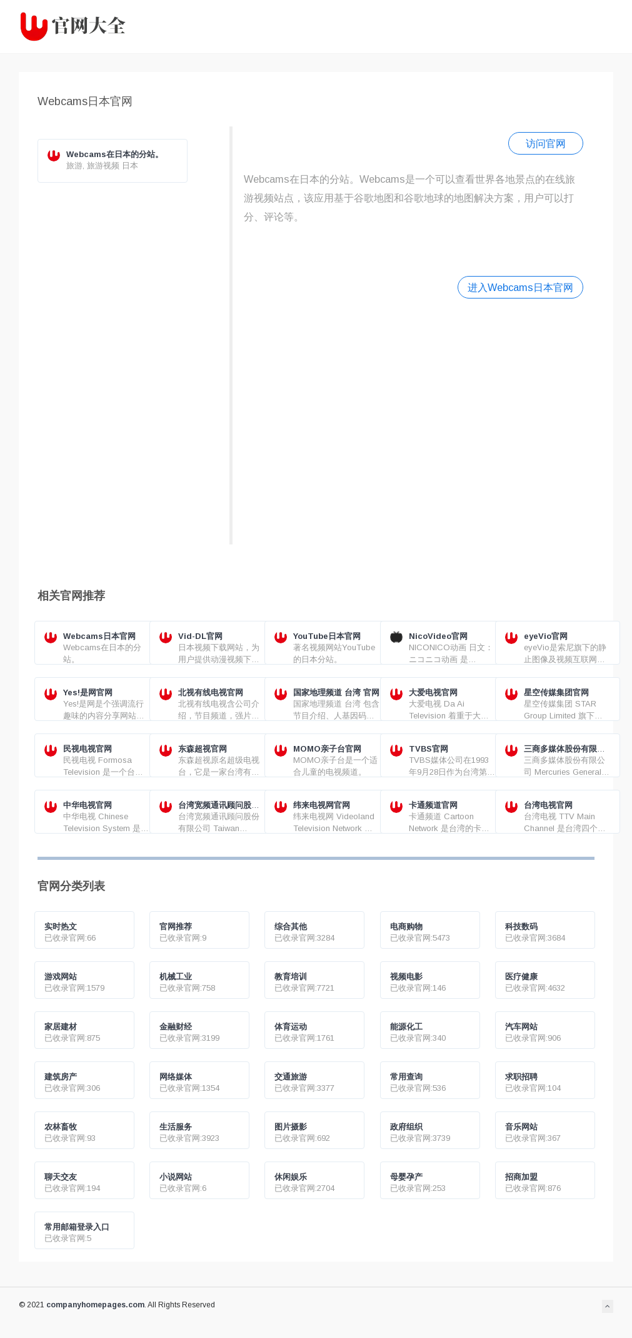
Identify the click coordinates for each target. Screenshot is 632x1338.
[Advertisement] (413, 420)
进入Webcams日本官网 (520, 287)
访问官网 (546, 143)
